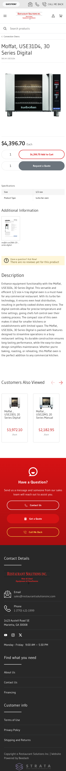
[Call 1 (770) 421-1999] (37, 4)
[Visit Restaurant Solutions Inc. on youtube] (5, 634)
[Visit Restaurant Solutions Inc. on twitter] (20, 634)
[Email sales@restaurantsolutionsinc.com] (30, 4)
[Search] (33, 28)
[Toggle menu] (4, 15)
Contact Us (33, 505)
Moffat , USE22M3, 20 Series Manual (44, 414)
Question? (11, 4)
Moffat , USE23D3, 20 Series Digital (12, 414)
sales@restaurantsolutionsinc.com (34, 596)
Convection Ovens (12, 36)
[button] (61, 382)
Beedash (24, 758)
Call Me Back (52, 4)
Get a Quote (33, 518)
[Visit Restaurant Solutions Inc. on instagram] (13, 634)
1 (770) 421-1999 (24, 610)
